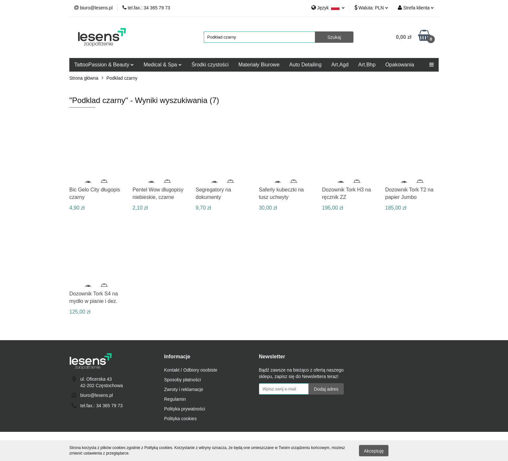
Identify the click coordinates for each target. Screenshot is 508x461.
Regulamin (175, 399)
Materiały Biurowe (259, 64)
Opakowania (399, 64)
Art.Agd (339, 64)
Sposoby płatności (182, 379)
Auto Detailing (305, 64)
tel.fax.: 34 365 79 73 (101, 405)
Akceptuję (374, 450)
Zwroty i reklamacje (183, 389)
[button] (177, 356)
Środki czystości (210, 64)
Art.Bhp (366, 64)
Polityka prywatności (184, 408)
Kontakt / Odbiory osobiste (190, 370)
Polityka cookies (180, 418)
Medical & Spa (163, 64)
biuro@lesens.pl (96, 395)
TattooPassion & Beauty (104, 64)
